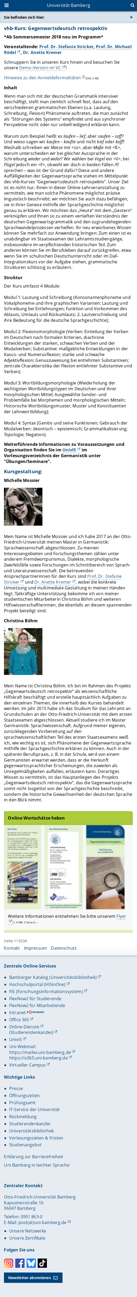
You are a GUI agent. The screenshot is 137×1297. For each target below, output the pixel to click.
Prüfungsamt (22, 1103)
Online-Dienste (24, 1027)
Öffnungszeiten (24, 1095)
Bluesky (31, 1263)
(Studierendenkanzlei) (31, 1032)
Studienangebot (25, 1145)
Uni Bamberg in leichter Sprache (36, 1165)
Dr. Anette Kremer (42, 52)
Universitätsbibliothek (31, 1131)
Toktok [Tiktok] (42, 1263)
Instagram (8, 1263)
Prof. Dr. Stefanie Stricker (67, 47)
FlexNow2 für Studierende (35, 999)
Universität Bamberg (68, 5)
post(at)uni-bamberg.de (42, 1222)
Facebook (20, 1263)
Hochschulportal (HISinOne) (37, 984)
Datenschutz (63, 948)
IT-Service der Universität (34, 1109)
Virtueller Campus (27, 1065)
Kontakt (12, 948)
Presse (16, 1088)
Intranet (17, 1012)
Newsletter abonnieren (29, 1277)
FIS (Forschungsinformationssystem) (46, 991)
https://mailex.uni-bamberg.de (40, 1052)
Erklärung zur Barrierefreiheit (33, 1157)
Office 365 (19, 1020)
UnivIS (69, 450)
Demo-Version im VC (40, 68)
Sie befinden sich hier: (24, 17)
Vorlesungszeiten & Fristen (36, 1138)
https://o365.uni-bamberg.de (38, 1058)
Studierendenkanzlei (30, 1124)
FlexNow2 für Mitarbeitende (37, 1005)
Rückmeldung (23, 1117)
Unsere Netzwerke (27, 1231)
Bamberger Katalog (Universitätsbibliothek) (53, 977)
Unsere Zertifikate (27, 1238)
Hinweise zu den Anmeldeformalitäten (42, 78)
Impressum (35, 948)
